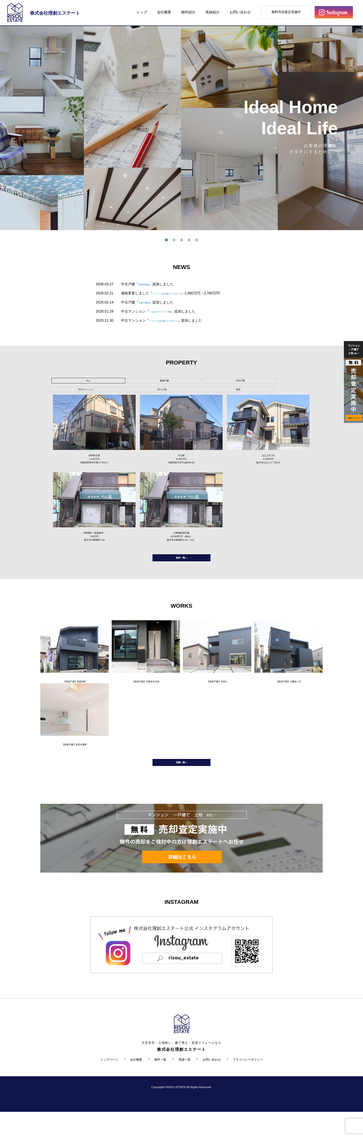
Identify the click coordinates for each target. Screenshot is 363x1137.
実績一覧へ (181, 785)
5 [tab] (196, 240)
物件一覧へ (181, 571)
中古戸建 (147, 382)
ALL (70, 382)
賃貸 (261, 382)
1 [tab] (166, 240)
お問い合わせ (240, 12)
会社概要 (164, 12)
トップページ (109, 1084)
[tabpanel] (181, 128)
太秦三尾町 (147, 302)
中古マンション (185, 382)
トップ (141, 12)
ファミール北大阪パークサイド (177, 293)
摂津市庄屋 (147, 284)
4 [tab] (189, 240)
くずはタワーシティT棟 (168, 311)
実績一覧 (184, 1084)
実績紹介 (212, 12)
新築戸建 (109, 382)
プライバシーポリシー (248, 1084)
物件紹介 (188, 12)
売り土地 (223, 382)
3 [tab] (181, 240)
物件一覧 (160, 1084)
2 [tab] (173, 240)
